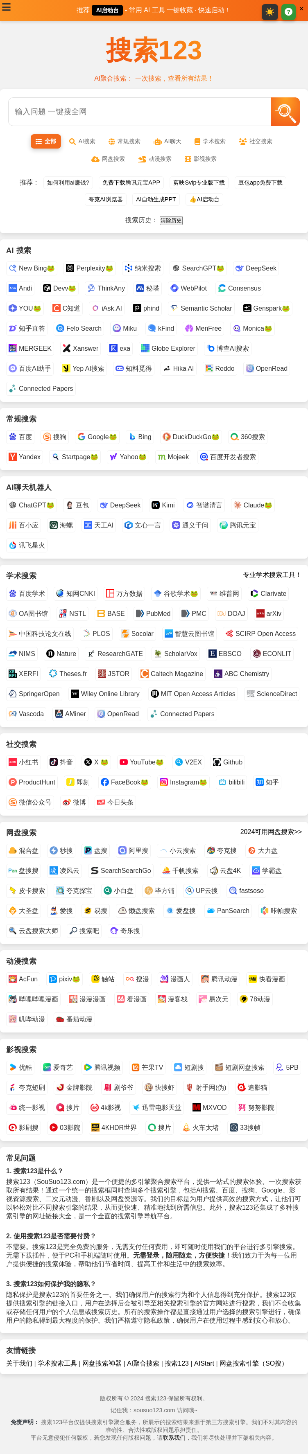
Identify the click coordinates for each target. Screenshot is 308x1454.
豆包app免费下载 (260, 182)
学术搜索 (210, 141)
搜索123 (154, 50)
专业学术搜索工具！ (272, 574)
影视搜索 (201, 159)
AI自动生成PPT (156, 199)
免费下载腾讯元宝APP (131, 182)
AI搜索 (82, 141)
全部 (46, 141)
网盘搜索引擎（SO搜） (254, 1363)
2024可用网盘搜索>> (271, 831)
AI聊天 (167, 141)
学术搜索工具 (57, 1363)
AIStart (204, 1363)
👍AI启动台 (204, 199)
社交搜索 (255, 141)
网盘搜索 (108, 159)
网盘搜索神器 (102, 1363)
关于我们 (19, 1363)
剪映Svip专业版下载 (199, 182)
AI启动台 (107, 10)
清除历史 (171, 220)
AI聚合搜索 (143, 1363)
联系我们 (174, 1437)
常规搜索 (124, 141)
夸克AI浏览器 (105, 199)
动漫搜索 (155, 159)
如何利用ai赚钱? (68, 182)
